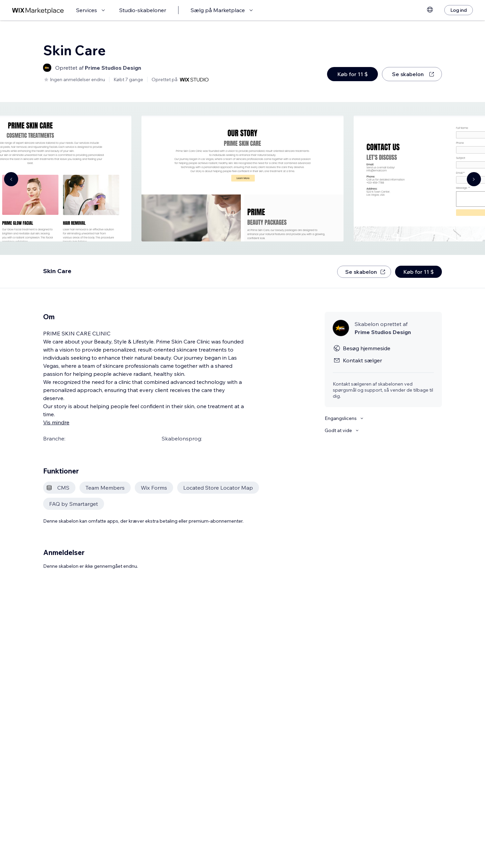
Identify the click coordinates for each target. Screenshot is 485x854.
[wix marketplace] (38, 10)
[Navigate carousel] (11, 179)
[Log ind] (458, 10)
